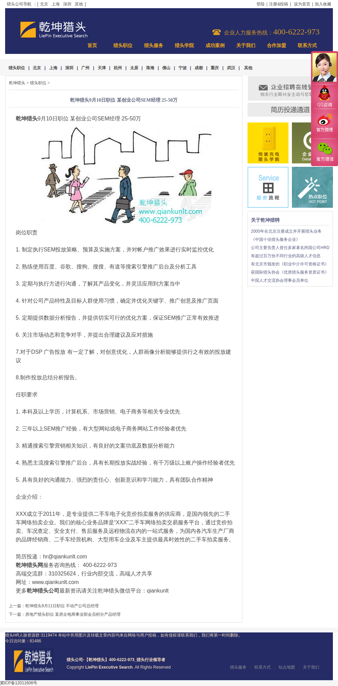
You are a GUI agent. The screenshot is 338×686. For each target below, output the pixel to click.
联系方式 (307, 45)
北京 (44, 4)
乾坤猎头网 (29, 565)
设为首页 (302, 4)
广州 (85, 67)
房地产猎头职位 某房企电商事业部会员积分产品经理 (73, 614)
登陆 (260, 4)
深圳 (67, 4)
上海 (56, 4)
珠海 (150, 67)
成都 (199, 67)
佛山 (166, 67)
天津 (102, 67)
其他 (79, 4)
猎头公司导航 (19, 4)
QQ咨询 (324, 96)
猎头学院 (184, 45)
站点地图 (287, 667)
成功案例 (215, 45)
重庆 (215, 67)
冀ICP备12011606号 (18, 683)
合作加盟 (276, 45)
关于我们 (245, 45)
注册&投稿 (278, 4)
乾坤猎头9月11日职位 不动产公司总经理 (62, 605)
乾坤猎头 (17, 83)
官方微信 (324, 152)
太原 (134, 67)
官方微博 (324, 123)
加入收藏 (323, 4)
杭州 (118, 67)
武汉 (231, 67)
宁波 (183, 67)
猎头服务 (153, 45)
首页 (92, 45)
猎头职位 (122, 45)
